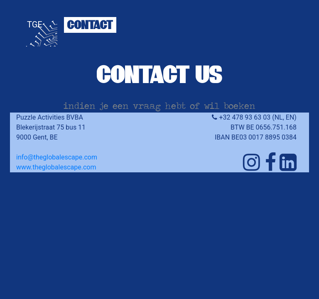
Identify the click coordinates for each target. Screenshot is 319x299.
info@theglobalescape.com (56, 157)
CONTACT (90, 25)
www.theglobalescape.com (56, 167)
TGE (34, 24)
